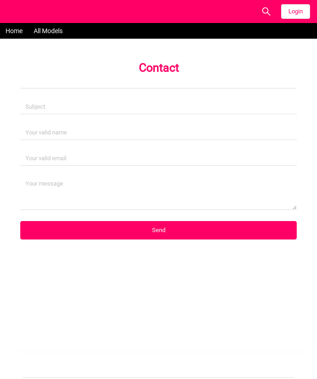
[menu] (158, 31)
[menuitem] (14, 31)
